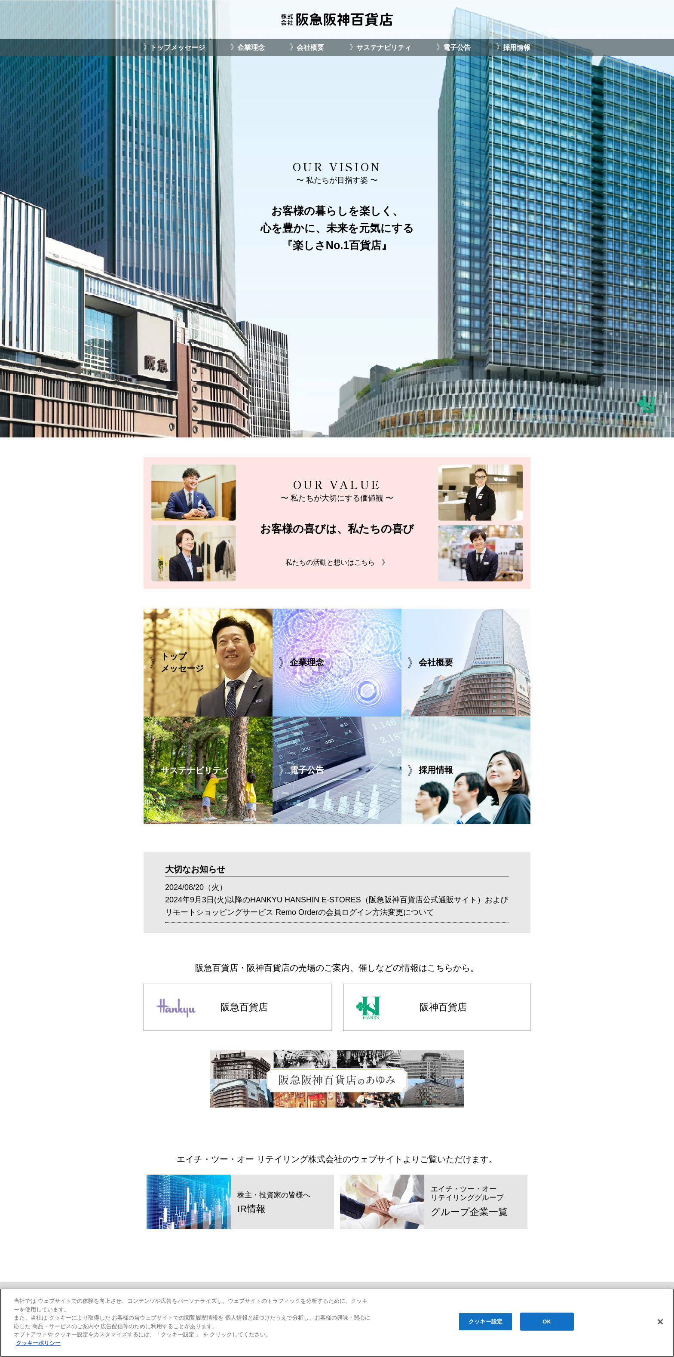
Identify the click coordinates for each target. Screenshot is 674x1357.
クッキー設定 (485, 1324)
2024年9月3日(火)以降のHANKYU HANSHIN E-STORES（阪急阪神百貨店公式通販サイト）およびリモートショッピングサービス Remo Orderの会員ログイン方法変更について (336, 906)
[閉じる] (660, 1324)
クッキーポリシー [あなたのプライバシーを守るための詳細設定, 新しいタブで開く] (38, 1345)
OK (546, 1324)
